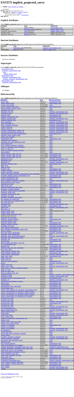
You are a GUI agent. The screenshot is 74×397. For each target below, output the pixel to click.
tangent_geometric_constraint (10, 340)
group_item (4, 209)
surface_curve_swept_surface (10, 325)
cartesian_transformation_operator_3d (12, 134)
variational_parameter (7, 360)
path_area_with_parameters (9, 263)
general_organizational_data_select (11, 189)
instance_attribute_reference (9, 226)
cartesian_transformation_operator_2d (12, 132)
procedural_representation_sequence (12, 283)
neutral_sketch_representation (10, 256)
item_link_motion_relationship (10, 234)
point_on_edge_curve (7, 273)
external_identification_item (9, 179)
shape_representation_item (9, 312)
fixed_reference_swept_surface (10, 184)
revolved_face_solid (7, 305)
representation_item (56, 30)
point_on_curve (6, 271)
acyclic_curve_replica (7, 107)
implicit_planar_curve (19, 13)
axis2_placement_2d (7, 125)
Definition (4, 102)
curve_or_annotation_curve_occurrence (13, 149)
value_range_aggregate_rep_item (11, 357)
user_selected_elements (8, 345)
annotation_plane (6, 115)
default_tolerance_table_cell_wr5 (11, 159)
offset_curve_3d (6, 261)
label (25, 30)
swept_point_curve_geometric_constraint (13, 335)
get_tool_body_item (7, 204)
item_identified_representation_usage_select (14, 231)
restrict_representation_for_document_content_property (17, 293)
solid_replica (5, 315)
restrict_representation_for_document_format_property (17, 297)
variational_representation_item (11, 84)
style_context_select (7, 318)
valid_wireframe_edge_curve (10, 355)
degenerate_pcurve (7, 161)
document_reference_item (9, 166)
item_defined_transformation (10, 229)
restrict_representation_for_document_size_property (16, 298)
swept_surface (5, 337)
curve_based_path (6, 145)
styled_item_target (6, 317)
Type (41, 102)
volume (3, 370)
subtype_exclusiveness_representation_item (14, 320)
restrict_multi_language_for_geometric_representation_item (19, 292)
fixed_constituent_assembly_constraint (12, 182)
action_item (4, 103)
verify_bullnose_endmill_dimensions (12, 365)
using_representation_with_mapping (12, 347)
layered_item (5, 243)
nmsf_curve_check (7, 258)
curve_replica (5, 154)
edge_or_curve (5, 169)
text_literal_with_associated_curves (12, 342)
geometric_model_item (8, 194)
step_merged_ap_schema (15, 7)
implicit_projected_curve (14, 11)
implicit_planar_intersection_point (11, 216)
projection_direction (12, 16)
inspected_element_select (8, 223)
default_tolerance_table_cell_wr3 (11, 155)
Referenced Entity (54, 102)
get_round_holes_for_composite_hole (12, 202)
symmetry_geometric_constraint (10, 339)
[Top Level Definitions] (8, 376)
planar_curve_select (7, 268)
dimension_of (5, 164)
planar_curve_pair (6, 266)
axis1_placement (6, 124)
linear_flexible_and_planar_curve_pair (12, 244)
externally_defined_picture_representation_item (15, 177)
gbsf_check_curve (6, 187)
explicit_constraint (6, 172)
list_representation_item (8, 246)
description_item (6, 162)
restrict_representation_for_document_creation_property (18, 295)
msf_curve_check (6, 251)
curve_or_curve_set (7, 150)
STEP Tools (8, 378)
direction (25, 16)
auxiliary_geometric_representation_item (15, 81)
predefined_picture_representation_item (13, 280)
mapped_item (5, 248)
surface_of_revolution (7, 327)
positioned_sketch (29, 31)
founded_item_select (7, 186)
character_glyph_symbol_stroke (10, 137)
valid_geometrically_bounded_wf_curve (13, 354)
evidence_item (5, 171)
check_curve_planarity (8, 139)
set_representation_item (8, 310)
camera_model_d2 (6, 129)
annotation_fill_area (7, 112)
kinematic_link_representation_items (12, 239)
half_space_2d (5, 211)
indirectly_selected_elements (10, 221)
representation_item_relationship (11, 288)
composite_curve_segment (9, 142)
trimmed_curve (5, 344)
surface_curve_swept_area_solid (11, 323)
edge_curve (4, 167)
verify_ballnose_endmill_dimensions (12, 364)
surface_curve (5, 322)
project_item (5, 285)
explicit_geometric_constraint (10, 174)
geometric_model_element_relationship (13, 192)
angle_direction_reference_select (11, 110)
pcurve (3, 265)
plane (15, 51)
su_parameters (5, 332)
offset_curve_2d (6, 260)
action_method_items (7, 105)
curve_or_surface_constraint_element (12, 152)
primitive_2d (5, 281)
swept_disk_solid (6, 333)
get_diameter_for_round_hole (10, 201)
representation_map (7, 290)
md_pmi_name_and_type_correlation (12, 250)
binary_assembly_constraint (9, 127)
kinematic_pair (5, 241)
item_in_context (6, 233)
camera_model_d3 (6, 130)
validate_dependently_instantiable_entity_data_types (17, 349)
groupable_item (6, 206)
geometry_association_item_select (11, 199)
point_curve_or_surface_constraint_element (14, 270)
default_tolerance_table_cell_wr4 (11, 157)
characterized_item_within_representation (13, 135)
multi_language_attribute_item (10, 253)
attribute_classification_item (9, 119)
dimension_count (18, 50)
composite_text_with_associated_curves (13, 144)
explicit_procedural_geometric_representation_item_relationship (20, 176)
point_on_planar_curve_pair (9, 275)
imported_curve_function (8, 219)
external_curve (10, 15)
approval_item (5, 117)
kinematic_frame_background (10, 236)
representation (5, 286)
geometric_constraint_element (10, 191)
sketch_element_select (8, 313)
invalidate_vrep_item (7, 228)
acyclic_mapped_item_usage (9, 108)
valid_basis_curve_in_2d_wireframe (12, 352)
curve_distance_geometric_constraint (12, 147)
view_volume (5, 367)
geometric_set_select (7, 197)
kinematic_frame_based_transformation (13, 238)
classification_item (7, 140)
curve (19, 15)
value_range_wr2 (6, 359)
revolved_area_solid (7, 300)
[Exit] (17, 376)
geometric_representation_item (52, 50)
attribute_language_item (8, 120)
